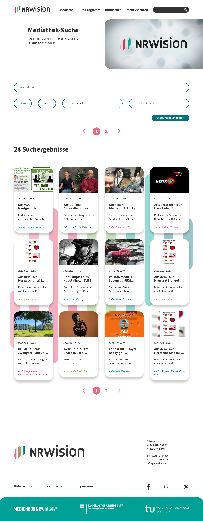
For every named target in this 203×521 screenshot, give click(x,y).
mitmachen (113, 10)
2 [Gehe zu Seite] (106, 131)
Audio (47, 103)
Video (23, 103)
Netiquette (54, 486)
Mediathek (67, 10)
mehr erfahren (137, 10)
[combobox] (171, 10)
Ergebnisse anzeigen (170, 117)
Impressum (84, 486)
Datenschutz (23, 486)
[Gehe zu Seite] (119, 131)
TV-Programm (90, 10)
